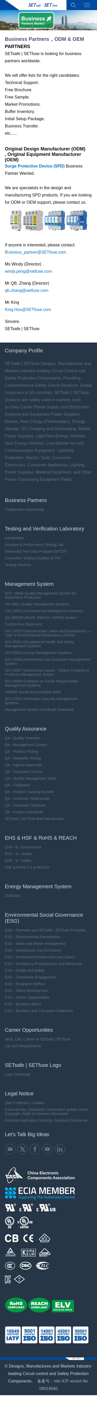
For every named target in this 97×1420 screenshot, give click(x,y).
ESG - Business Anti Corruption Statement (39, 1011)
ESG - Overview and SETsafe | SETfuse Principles (45, 930)
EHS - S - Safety (18, 861)
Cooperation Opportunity (24, 509)
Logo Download (17, 1074)
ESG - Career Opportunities (27, 997)
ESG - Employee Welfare (25, 984)
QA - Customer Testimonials (27, 798)
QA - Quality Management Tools (30, 778)
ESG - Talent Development (26, 991)
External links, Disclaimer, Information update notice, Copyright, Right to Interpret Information (47, 1111)
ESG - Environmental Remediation (32, 937)
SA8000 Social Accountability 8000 (33, 692)
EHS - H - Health (18, 854)
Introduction (14, 538)
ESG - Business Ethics (23, 1004)
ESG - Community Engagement (30, 977)
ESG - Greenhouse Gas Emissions (33, 950)
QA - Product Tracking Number (29, 792)
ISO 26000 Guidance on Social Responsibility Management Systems (41, 683)
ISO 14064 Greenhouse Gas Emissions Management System (48, 661)
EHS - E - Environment (23, 847)
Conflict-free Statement (23, 624)
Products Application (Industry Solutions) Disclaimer (46, 1120)
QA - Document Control (23, 772)
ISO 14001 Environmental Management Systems (44, 611)
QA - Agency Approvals (23, 765)
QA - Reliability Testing (23, 758)
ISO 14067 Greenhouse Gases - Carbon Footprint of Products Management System (47, 672)
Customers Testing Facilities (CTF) (32, 558)
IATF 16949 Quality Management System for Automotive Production (40, 595)
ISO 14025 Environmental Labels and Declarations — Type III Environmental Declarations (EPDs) (48, 633)
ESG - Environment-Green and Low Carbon (40, 957)
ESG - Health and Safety (24, 970)
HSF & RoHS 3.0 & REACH (27, 867)
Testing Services (18, 565)
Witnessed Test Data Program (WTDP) (36, 551)
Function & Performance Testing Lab (34, 545)
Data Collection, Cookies (24, 1103)
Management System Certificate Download (39, 710)
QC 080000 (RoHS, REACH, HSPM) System (41, 618)
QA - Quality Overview (23, 738)
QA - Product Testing (21, 751)
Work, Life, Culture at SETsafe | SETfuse (37, 1039)
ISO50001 (13, 896)
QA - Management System (26, 745)
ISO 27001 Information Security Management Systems (41, 701)
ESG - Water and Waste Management (35, 943)
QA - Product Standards (24, 812)
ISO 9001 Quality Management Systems (37, 604)
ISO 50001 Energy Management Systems (38, 653)
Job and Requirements (23, 1046)
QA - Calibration (18, 785)
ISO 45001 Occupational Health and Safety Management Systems (39, 644)
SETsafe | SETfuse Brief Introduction (34, 819)
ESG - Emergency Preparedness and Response (43, 964)
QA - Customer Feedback (25, 805)
